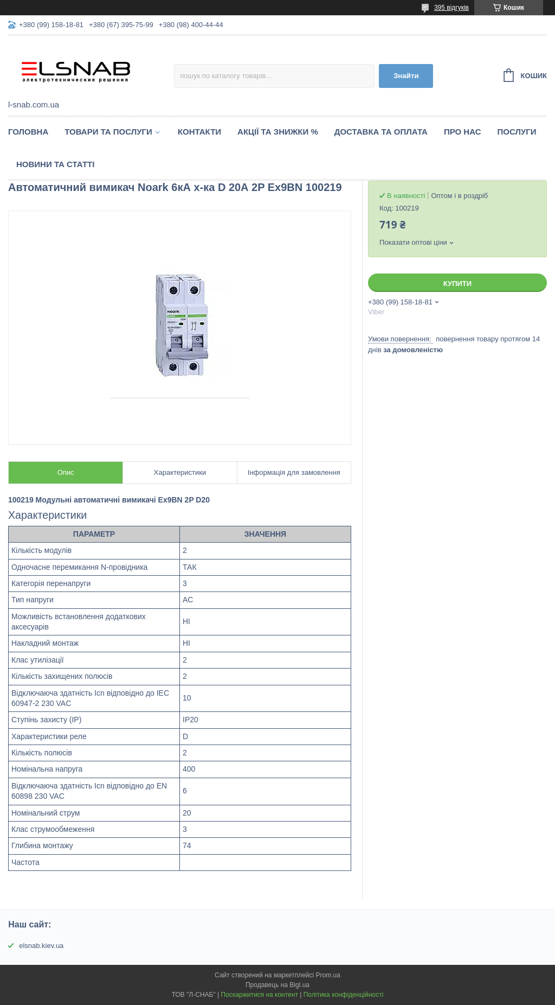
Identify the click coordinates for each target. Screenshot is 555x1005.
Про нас (462, 132)
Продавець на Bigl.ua (277, 985)
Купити (457, 283)
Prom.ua (328, 975)
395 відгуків (451, 7)
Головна (28, 132)
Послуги (517, 132)
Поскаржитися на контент (259, 994)
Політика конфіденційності (344, 994)
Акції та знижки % (277, 132)
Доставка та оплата (381, 132)
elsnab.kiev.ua (41, 946)
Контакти (199, 132)
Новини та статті (55, 164)
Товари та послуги (108, 132)
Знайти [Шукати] (406, 76)
